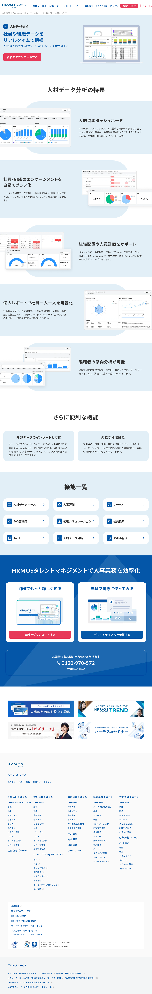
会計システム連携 (101, 824)
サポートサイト (100, 861)
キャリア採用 (39, 868)
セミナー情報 (24, 782)
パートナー (38, 832)
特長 (121, 811)
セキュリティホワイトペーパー (27, 932)
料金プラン (72, 811)
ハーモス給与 (124, 843)
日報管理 (73, 845)
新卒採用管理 (39, 849)
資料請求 (37, 889)
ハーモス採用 (39, 802)
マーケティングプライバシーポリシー (27, 926)
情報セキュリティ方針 (21, 911)
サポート (68, 6)
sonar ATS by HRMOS (47, 854)
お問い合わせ (13, 845)
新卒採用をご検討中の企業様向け (80, 978)
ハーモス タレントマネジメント (19, 802)
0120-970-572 (78, 663)
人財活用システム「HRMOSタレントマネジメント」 (22, 13)
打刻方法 (71, 807)
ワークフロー (75, 850)
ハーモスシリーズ (17, 774)
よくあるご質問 (14, 840)
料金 (44, 6)
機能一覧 (48, 13)
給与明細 (73, 839)
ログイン (114, 6)
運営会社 (15, 906)
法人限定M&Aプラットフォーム (38, 987)
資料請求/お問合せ (76, 824)
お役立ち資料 (101, 6)
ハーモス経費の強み (102, 807)
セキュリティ (125, 815)
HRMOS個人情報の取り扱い (23, 921)
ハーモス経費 (98, 802)
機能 (9, 807)
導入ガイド (98, 845)
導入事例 (89, 6)
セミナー (78, 6)
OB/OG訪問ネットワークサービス (46, 978)
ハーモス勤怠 (73, 802)
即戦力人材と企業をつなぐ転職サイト (35, 973)
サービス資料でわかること (45, 885)
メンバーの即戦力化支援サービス (34, 982)
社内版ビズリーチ (17, 850)
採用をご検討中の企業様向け (70, 973)
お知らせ (37, 782)
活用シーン (12, 815)
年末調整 (73, 833)
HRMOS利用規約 (18, 916)
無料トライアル (100, 840)
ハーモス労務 (124, 802)
